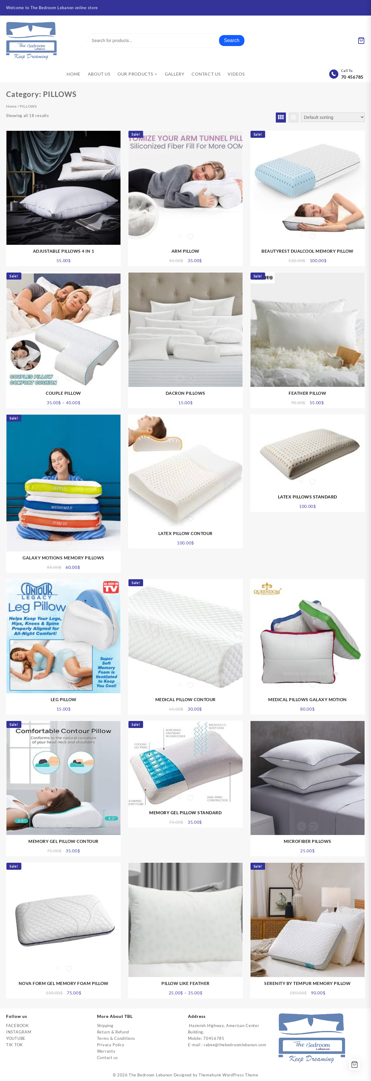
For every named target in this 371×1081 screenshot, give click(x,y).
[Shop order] (333, 117)
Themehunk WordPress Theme (228, 1074)
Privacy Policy (110, 1044)
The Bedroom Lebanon (150, 1074)
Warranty (106, 1051)
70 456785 (352, 77)
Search (232, 40)
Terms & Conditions (116, 1038)
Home (11, 106)
